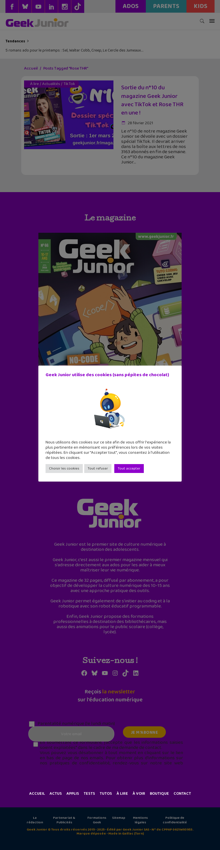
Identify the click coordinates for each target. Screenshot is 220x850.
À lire (122, 793)
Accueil (37, 793)
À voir (139, 793)
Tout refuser (98, 469)
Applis (72, 793)
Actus (56, 793)
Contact (182, 793)
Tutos (106, 793)
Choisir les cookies (64, 469)
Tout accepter (129, 469)
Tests (89, 793)
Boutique (159, 793)
